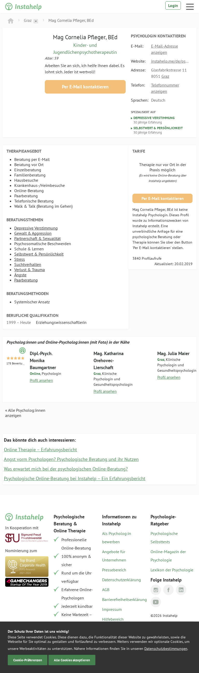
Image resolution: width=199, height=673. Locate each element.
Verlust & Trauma (29, 269)
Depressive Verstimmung (36, 228)
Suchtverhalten (27, 264)
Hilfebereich (113, 619)
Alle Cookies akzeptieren (72, 660)
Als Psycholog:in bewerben (116, 537)
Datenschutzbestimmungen (165, 648)
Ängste (20, 274)
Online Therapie (70, 531)
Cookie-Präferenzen (27, 660)
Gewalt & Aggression (33, 233)
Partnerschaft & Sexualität (37, 238)
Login (173, 5)
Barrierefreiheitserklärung (123, 599)
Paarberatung (26, 280)
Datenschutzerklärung (121, 579)
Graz (28, 20)
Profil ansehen (41, 380)
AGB (105, 589)
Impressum (112, 609)
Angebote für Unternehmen (114, 556)
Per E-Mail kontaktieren (85, 87)
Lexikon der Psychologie (172, 569)
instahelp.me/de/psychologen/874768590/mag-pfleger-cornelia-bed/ (170, 61)
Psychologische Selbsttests (164, 537)
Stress (19, 259)
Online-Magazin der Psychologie (168, 556)
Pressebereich (114, 569)
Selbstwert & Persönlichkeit (38, 254)
